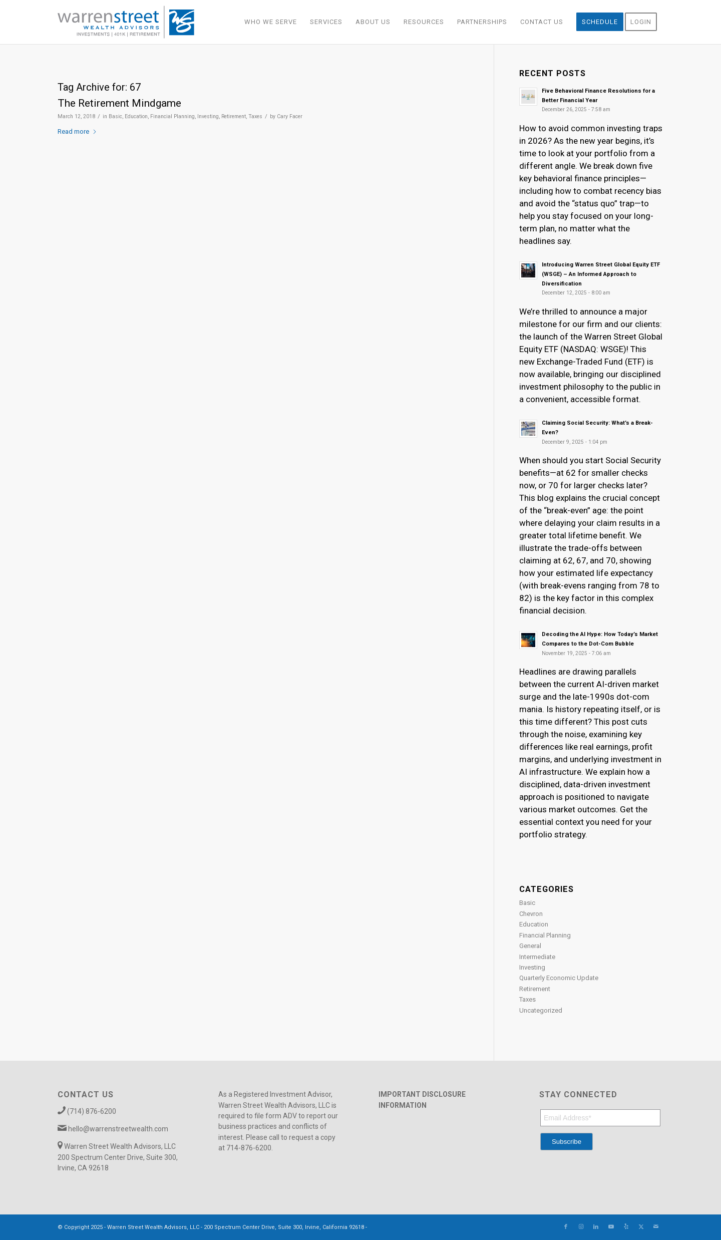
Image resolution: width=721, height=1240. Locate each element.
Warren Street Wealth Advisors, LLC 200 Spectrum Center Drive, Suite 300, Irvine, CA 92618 (118, 1157)
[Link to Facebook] (565, 1226)
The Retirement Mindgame (119, 103)
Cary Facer (289, 116)
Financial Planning (172, 116)
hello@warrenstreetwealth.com (118, 1129)
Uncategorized (540, 1010)
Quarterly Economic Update (558, 978)
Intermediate (537, 957)
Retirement (233, 116)
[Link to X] (640, 1226)
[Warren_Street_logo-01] (126, 22)
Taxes (255, 116)
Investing (208, 116)
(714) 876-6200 (91, 1111)
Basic (115, 116)
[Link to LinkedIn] (595, 1226)
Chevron (531, 913)
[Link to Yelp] (625, 1226)
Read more (77, 131)
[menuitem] (270, 22)
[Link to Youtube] (610, 1226)
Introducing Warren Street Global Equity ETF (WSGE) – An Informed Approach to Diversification (601, 274)
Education (136, 116)
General (530, 946)
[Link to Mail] (655, 1226)
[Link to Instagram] (580, 1226)
